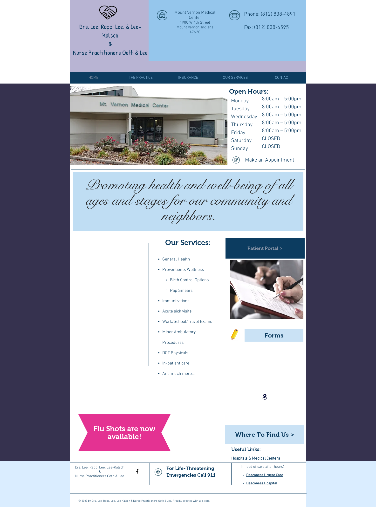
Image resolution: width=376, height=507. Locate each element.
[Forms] (274, 335)
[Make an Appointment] (266, 160)
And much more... (178, 373)
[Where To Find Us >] (264, 434)
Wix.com (204, 501)
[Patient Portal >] (265, 248)
